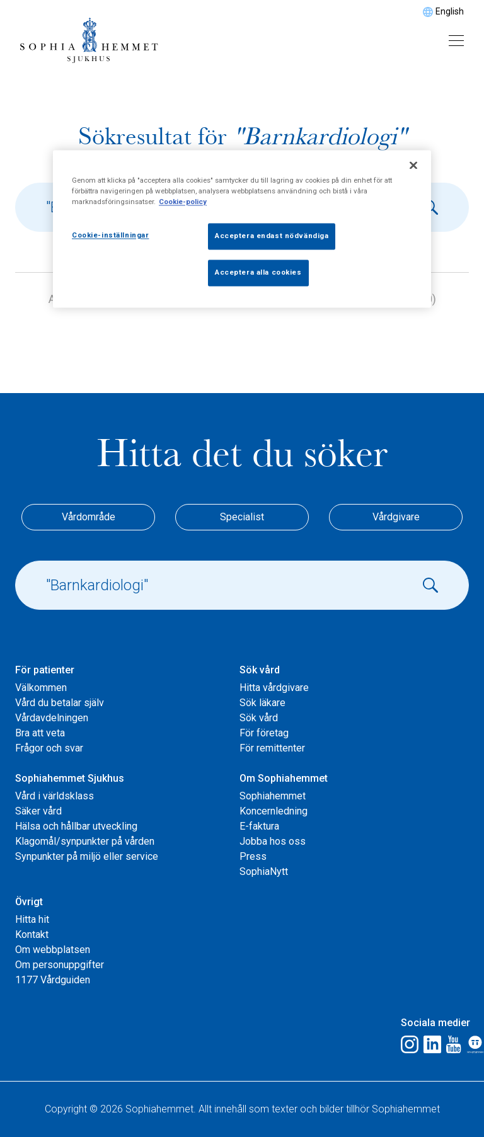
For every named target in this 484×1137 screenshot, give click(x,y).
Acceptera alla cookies (258, 272)
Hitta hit (32, 919)
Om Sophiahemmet (283, 778)
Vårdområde (88, 517)
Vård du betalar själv (59, 703)
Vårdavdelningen (51, 718)
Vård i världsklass (54, 796)
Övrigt (29, 902)
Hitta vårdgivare (274, 688)
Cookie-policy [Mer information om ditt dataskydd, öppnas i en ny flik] (183, 201)
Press (253, 856)
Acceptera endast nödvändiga (271, 235)
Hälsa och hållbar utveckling (76, 826)
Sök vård (259, 670)
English (449, 11)
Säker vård (38, 811)
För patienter (44, 670)
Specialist (242, 517)
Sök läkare (262, 703)
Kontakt (32, 934)
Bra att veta (40, 733)
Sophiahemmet (272, 796)
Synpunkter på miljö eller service (86, 856)
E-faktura (259, 826)
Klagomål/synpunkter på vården (84, 841)
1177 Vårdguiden (52, 980)
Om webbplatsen (52, 950)
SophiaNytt (263, 871)
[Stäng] (413, 165)
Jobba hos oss (272, 841)
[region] (242, 228)
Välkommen (41, 688)
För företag (264, 733)
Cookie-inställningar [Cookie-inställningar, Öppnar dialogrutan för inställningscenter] (110, 235)
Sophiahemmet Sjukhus (69, 778)
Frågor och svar (49, 748)
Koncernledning (273, 811)
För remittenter (272, 748)
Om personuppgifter (59, 965)
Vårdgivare (396, 517)
